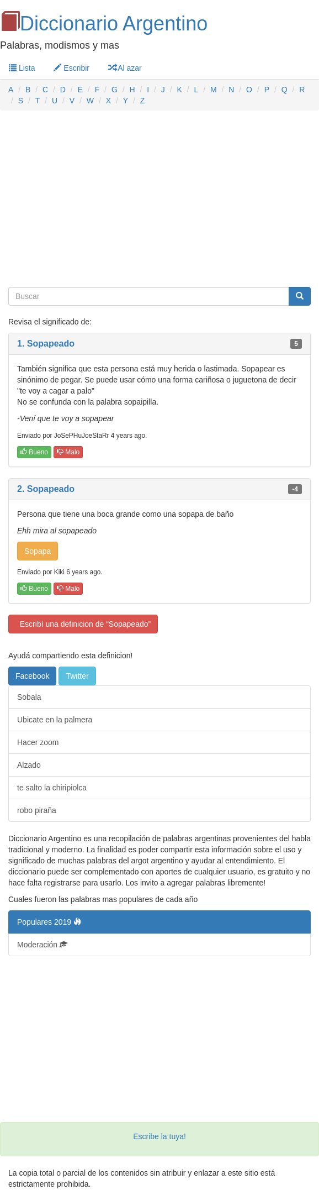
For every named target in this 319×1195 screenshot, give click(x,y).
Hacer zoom (38, 742)
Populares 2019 (49, 922)
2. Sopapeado (46, 489)
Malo (68, 452)
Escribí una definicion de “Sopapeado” (83, 624)
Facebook (32, 676)
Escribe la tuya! (159, 1136)
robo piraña (36, 810)
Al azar (125, 68)
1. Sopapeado (46, 343)
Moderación (42, 944)
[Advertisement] (159, 199)
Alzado (29, 765)
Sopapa (37, 551)
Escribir (71, 68)
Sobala (29, 697)
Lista (22, 68)
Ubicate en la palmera (54, 719)
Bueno (34, 452)
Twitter (77, 676)
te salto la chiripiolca (52, 787)
